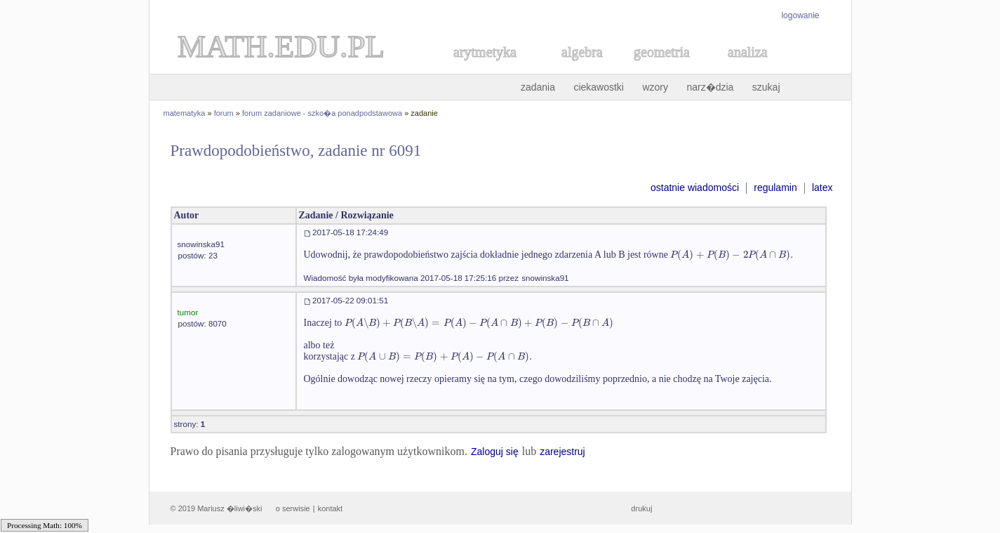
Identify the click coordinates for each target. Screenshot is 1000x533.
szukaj (766, 87)
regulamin (775, 187)
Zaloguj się (495, 451)
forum (224, 113)
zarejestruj (562, 451)
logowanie (800, 15)
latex (822, 187)
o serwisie (293, 508)
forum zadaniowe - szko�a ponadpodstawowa (322, 113)
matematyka (185, 113)
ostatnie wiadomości (695, 187)
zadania (538, 87)
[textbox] (730, 254)
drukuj (641, 508)
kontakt (330, 508)
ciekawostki (598, 87)
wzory (655, 87)
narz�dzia (709, 87)
